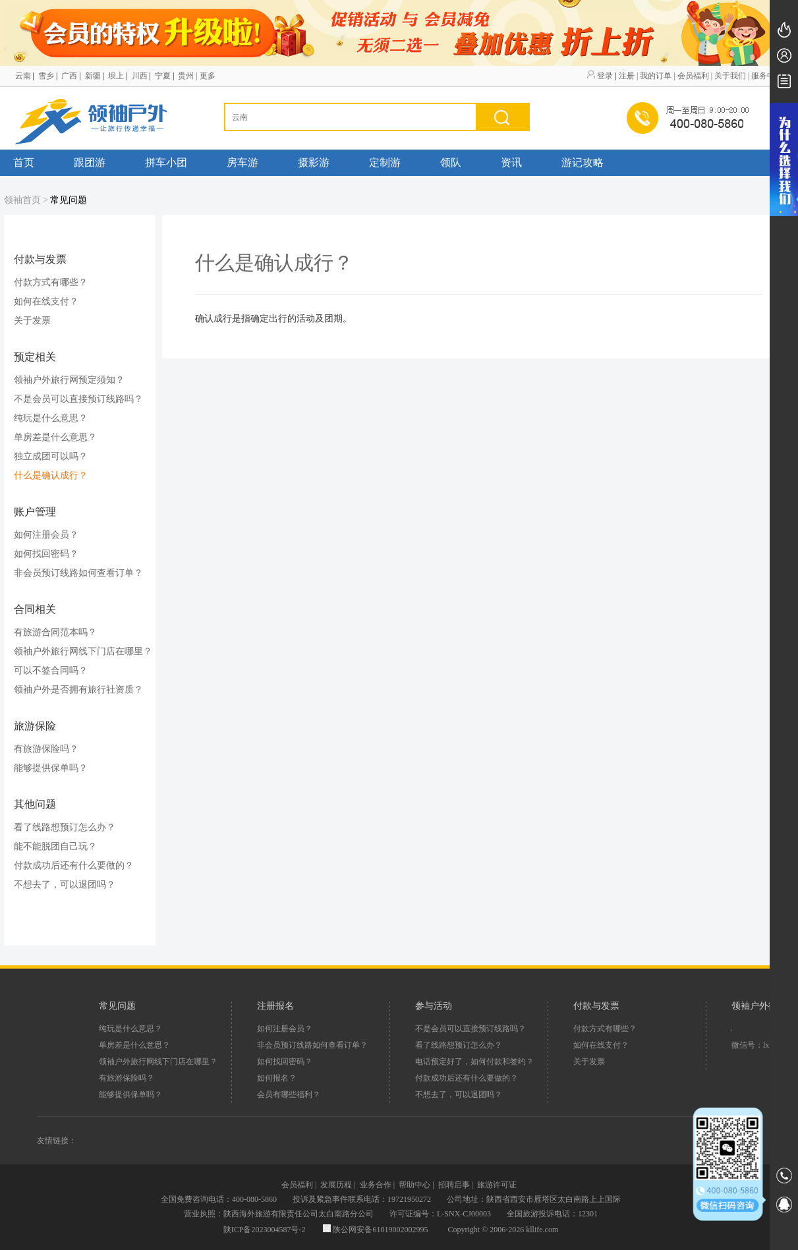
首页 (23, 162)
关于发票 (32, 321)
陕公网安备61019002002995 (376, 1229)
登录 (605, 75)
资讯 (511, 162)
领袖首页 (22, 200)
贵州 (186, 75)
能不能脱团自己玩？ (55, 846)
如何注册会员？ (46, 535)
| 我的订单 (654, 75)
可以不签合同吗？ (51, 670)
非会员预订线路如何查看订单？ (78, 573)
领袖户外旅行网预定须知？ (69, 380)
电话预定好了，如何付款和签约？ (474, 1061)
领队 (450, 162)
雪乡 (46, 75)
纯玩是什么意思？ (51, 418)
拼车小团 (166, 162)
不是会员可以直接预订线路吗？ (78, 399)
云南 (23, 75)
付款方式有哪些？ (51, 282)
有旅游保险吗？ (46, 749)
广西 (69, 75)
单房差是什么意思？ (55, 437)
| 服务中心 (765, 75)
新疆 (93, 75)
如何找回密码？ (46, 554)
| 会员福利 (690, 75)
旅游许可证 (497, 1184)
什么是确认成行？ (51, 475)
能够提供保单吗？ (51, 768)
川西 (140, 75)
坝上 (116, 75)
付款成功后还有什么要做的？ (74, 865)
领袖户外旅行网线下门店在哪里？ (83, 651)
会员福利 (297, 1184)
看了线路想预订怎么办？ (64, 827)
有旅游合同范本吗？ (55, 632)
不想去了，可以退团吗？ (64, 885)
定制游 (385, 162)
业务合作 (375, 1184)
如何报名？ (277, 1078)
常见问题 (68, 200)
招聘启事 (454, 1184)
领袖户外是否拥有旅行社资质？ (78, 690)
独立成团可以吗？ (51, 456)
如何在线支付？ (46, 301)
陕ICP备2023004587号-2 (264, 1229)
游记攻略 (582, 162)
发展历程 (336, 1184)
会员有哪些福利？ (288, 1094)
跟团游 (89, 162)
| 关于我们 (728, 75)
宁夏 (163, 75)
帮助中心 (414, 1184)
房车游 (242, 162)
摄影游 (313, 162)
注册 (627, 75)
